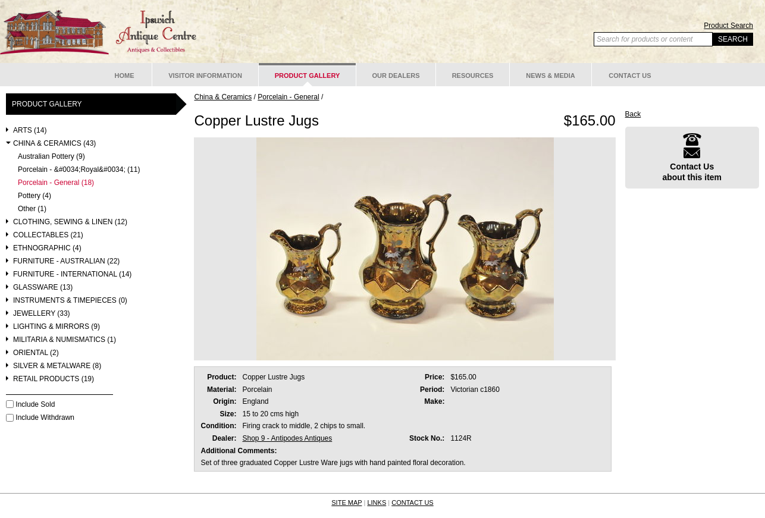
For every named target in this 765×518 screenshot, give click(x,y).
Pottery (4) (34, 196)
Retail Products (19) (53, 379)
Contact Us (630, 75)
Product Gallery (307, 75)
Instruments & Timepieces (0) (70, 300)
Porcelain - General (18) (56, 183)
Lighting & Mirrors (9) (56, 327)
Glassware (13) (43, 287)
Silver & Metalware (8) (57, 366)
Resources (473, 75)
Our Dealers (395, 75)
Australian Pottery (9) (51, 157)
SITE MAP (346, 502)
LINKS (376, 502)
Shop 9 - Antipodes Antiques (287, 438)
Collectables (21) (48, 235)
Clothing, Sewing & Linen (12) (70, 222)
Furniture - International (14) (72, 274)
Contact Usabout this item (692, 157)
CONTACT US (412, 502)
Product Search (728, 25)
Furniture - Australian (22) (66, 261)
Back (633, 114)
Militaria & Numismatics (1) (64, 340)
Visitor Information (205, 75)
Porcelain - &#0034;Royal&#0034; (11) (79, 170)
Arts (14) (29, 130)
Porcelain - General (288, 97)
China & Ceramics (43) (54, 143)
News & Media (550, 75)
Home (124, 75)
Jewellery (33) (41, 314)
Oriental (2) (36, 353)
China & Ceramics (223, 97)
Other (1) (32, 209)
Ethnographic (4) (47, 248)
